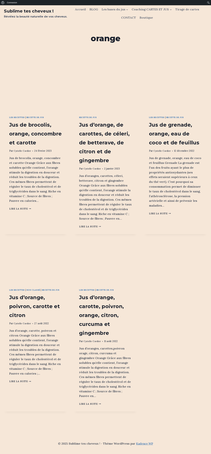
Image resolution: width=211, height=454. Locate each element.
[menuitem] (3, 2)
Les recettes (18, 117)
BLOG (94, 9)
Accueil (80, 9)
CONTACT (128, 17)
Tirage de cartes (187, 9)
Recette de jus (39, 117)
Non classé (36, 298)
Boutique (146, 17)
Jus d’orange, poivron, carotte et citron (34, 318)
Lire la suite (21, 217)
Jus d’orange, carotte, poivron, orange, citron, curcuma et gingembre (104, 323)
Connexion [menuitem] (12, 2)
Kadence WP (145, 443)
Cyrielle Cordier (23, 159)
